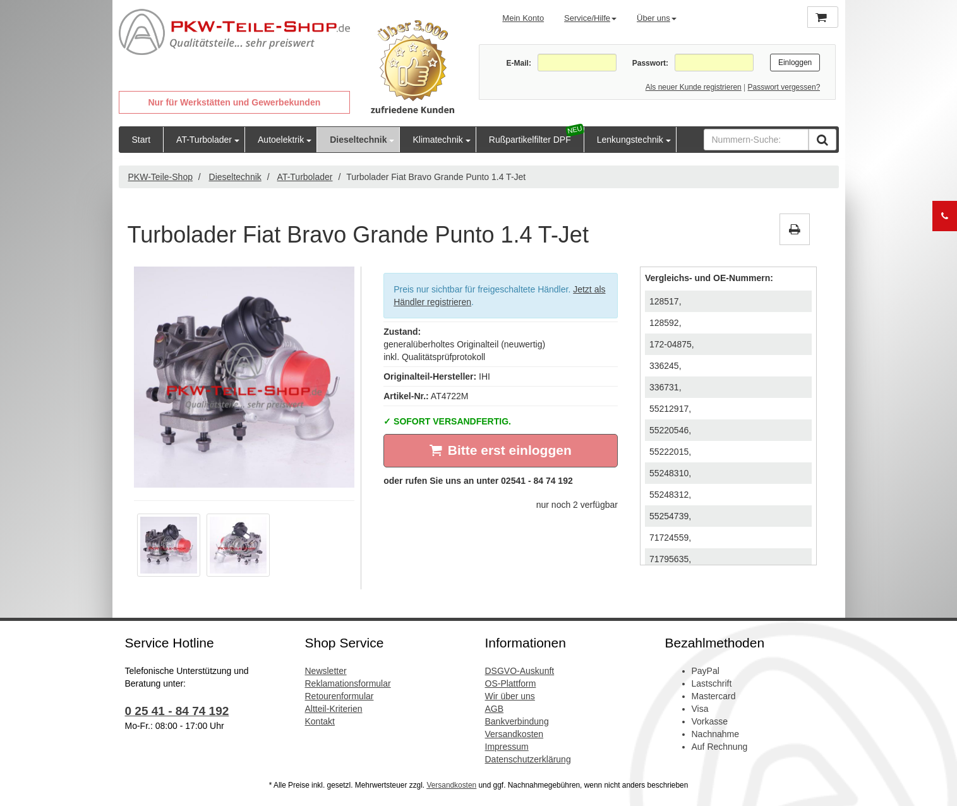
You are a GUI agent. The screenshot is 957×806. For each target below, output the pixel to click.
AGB (494, 709)
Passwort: (650, 63)
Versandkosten (514, 734)
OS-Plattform (510, 683)
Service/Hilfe (590, 18)
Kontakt (320, 721)
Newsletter (326, 671)
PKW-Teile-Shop (160, 177)
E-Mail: (519, 63)
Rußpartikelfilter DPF (530, 140)
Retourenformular (339, 696)
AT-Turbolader (204, 140)
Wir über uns (510, 696)
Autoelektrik (281, 140)
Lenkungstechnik (630, 140)
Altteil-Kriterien (334, 709)
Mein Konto (523, 18)
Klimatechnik (437, 140)
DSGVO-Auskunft (520, 671)
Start (141, 140)
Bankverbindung (517, 721)
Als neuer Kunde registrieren (694, 87)
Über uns (657, 18)
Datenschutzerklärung (528, 759)
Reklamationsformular (348, 683)
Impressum (507, 747)
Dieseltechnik (358, 140)
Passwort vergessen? (784, 87)
